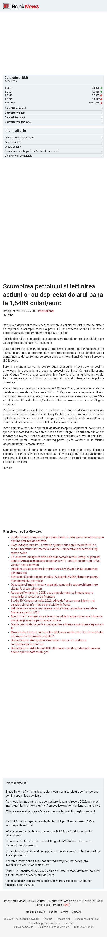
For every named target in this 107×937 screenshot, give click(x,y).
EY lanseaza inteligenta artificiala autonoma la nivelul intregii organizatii (55, 557)
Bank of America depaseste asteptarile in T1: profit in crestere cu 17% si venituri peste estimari (50, 823)
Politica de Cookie (23, 927)
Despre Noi (63, 918)
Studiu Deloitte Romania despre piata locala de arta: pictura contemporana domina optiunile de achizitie (52, 793)
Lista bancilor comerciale (53, 155)
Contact (47, 918)
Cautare (76, 911)
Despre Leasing (53, 146)
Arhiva (64, 911)
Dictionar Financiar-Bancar (53, 137)
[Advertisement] (55, 43)
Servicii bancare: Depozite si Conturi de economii (53, 151)
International (46, 311)
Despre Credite (53, 142)
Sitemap (69, 923)
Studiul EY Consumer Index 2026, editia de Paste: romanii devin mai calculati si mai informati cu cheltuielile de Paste (53, 873)
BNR (66, 904)
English (53, 911)
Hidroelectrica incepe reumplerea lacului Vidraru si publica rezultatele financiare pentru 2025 (48, 882)
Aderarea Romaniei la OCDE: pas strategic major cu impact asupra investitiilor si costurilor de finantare (47, 863)
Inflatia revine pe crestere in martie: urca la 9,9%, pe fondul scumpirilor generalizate (49, 833)
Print (8, 315)
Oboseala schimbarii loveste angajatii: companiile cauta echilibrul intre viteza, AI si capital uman (53, 853)
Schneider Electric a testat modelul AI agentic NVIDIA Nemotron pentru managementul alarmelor (49, 843)
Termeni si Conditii (84, 927)
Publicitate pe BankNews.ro (44, 923)
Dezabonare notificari (87, 918)
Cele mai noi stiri (35, 911)
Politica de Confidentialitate (53, 927)
